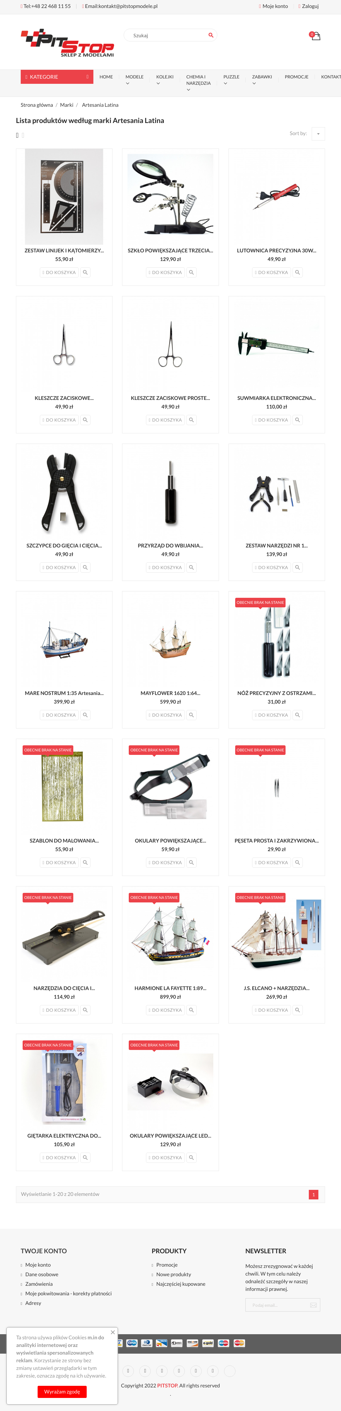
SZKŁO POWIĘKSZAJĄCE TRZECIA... (170, 251)
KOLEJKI (164, 76)
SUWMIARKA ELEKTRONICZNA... (276, 398)
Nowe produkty (173, 1274)
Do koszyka (59, 272)
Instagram (213, 1371)
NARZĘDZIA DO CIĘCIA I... (64, 988)
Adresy (33, 1303)
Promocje (167, 1265)
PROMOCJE (296, 76)
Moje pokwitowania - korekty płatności (68, 1294)
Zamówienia (39, 1284)
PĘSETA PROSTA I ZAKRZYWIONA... (277, 841)
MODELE (134, 76)
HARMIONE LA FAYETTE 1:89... (170, 988)
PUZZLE (231, 76)
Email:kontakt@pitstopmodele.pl (120, 6)
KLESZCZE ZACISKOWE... (64, 398)
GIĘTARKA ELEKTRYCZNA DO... (64, 1136)
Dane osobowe (41, 1274)
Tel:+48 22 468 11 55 (46, 6)
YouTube (162, 1371)
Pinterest (179, 1371)
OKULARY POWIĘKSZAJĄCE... (170, 841)
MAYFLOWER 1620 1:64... (170, 693)
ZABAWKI (262, 76)
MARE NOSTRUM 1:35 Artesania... (64, 693)
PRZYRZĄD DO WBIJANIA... (170, 546)
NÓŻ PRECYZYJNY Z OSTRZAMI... (276, 693)
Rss (145, 1371)
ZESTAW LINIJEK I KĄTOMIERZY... (64, 251)
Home (106, 76)
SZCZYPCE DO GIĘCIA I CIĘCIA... (64, 546)
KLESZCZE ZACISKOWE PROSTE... (170, 398)
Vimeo (196, 1371)
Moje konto (38, 1265)
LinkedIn (230, 1371)
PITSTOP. (167, 1386)
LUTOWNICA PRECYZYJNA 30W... (276, 251)
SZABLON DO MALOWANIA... (64, 841)
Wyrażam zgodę (62, 1392)
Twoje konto (44, 1251)
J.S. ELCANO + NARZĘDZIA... (276, 988)
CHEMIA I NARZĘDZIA (198, 80)
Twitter (128, 1371)
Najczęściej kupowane (180, 1284)
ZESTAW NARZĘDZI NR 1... (277, 546)
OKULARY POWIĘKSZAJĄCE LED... (170, 1136)
